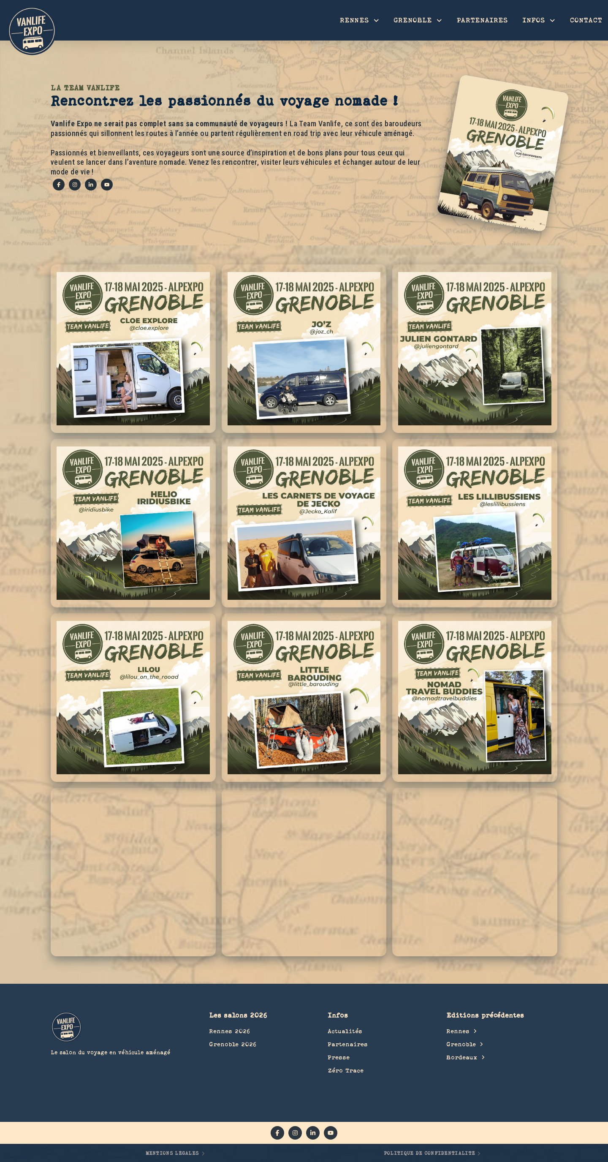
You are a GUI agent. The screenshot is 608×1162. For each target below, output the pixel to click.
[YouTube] (107, 184)
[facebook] (59, 184)
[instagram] (75, 184)
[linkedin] (91, 184)
